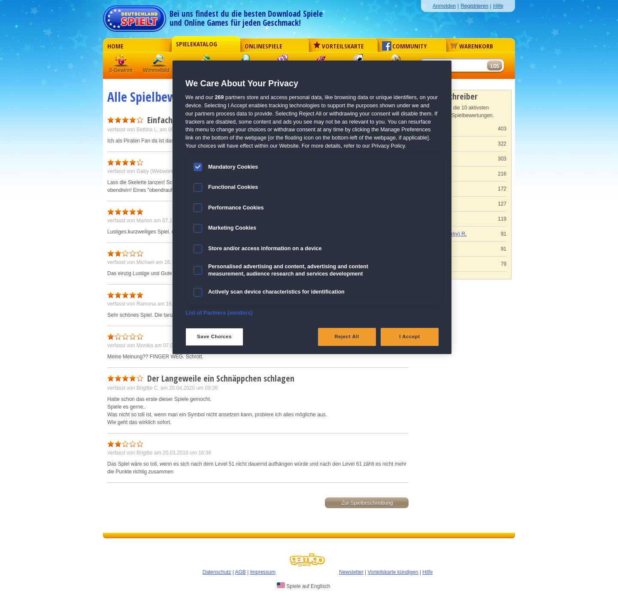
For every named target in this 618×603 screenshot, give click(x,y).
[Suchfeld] (452, 65)
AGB (240, 572)
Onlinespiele (263, 46)
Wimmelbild (159, 62)
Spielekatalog (196, 44)
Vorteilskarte (338, 46)
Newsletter (351, 572)
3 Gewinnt (121, 62)
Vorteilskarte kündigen (392, 572)
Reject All (347, 336)
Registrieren (474, 6)
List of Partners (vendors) (219, 313)
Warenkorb (472, 46)
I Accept (409, 336)
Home (115, 46)
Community (404, 46)
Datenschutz (217, 572)
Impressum (263, 572)
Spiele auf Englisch (303, 585)
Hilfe (498, 6)
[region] (312, 207)
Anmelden (444, 6)
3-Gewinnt (121, 70)
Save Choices (214, 336)
